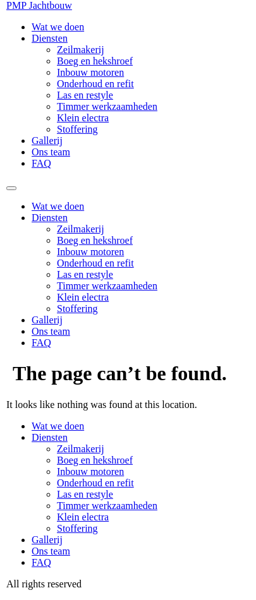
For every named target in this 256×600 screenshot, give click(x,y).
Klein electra (83, 117)
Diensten (50, 38)
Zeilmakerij (80, 49)
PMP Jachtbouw (39, 5)
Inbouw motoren (90, 72)
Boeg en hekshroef (95, 61)
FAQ (41, 163)
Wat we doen (58, 26)
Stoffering (77, 129)
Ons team (51, 152)
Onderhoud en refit (95, 83)
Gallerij (47, 140)
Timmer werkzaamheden (107, 106)
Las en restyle (85, 95)
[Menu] (11, 188)
